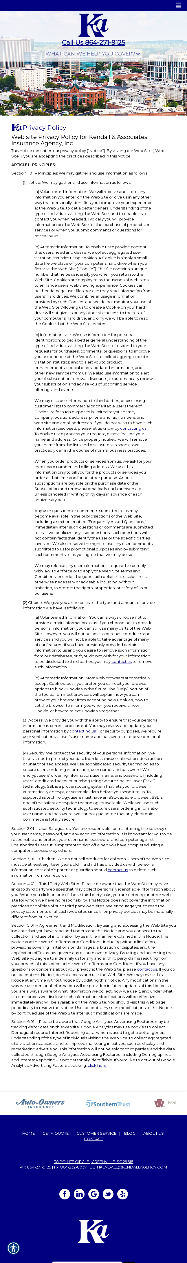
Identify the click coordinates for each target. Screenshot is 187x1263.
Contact (93, 1138)
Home (28, 1133)
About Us (153, 1133)
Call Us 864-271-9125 (93, 43)
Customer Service (96, 1133)
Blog (129, 1133)
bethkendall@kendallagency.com (128, 1167)
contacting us (133, 428)
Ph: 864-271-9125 (35, 1167)
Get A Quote (56, 1133)
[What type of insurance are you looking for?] (93, 54)
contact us (121, 661)
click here (97, 1065)
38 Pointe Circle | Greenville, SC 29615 (93, 1161)
